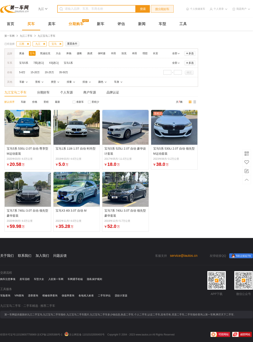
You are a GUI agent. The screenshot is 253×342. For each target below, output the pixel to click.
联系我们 (24, 255)
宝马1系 (68, 62)
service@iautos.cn (183, 255)
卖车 (52, 24)
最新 (57, 101)
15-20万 (35, 72)
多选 (191, 53)
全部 (174, 53)
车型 (162, 24)
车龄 (23, 101)
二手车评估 (104, 295)
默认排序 (9, 101)
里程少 (95, 101)
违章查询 (33, 295)
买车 (31, 24)
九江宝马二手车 (15, 92)
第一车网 (9, 35)
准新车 (80, 101)
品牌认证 (113, 92)
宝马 (54, 43)
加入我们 (42, 255)
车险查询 (5, 295)
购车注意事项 (7, 279)
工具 (183, 24)
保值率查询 (68, 295)
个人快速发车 (197, 8)
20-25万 (49, 72)
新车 (100, 24)
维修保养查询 (49, 295)
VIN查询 (19, 295)
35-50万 (63, 72)
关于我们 (7, 255)
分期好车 (43, 92)
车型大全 (39, 279)
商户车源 (89, 92)
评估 (121, 24)
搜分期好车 (162, 9)
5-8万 (22, 72)
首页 (10, 24)
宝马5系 (23, 62)
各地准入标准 (86, 295)
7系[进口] (38, 62)
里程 (46, 101)
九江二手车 (26, 35)
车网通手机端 (75, 279)
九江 (37, 43)
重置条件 (72, 43)
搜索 (143, 9)
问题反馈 (60, 255)
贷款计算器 (121, 295)
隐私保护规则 (94, 279)
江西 (21, 43)
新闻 (142, 24)
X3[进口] (54, 62)
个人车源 (66, 92)
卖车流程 (25, 279)
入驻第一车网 (55, 279)
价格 (34, 101)
